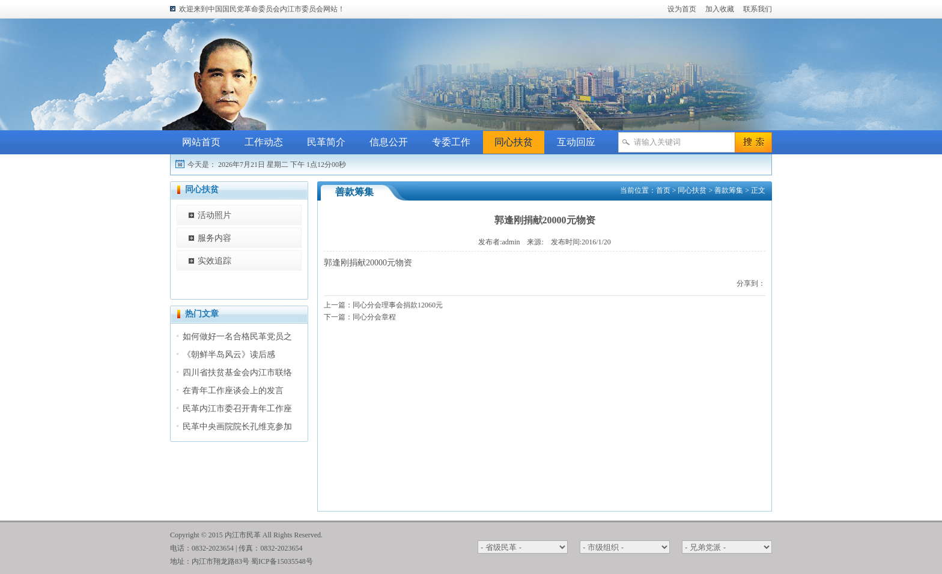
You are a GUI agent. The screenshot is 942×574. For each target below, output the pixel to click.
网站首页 (201, 142)
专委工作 (451, 142)
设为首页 (681, 9)
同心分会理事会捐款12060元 (398, 305)
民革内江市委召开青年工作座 (237, 408)
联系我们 (757, 9)
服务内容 (214, 238)
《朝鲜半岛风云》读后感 (229, 354)
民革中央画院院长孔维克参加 (237, 426)
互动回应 (576, 142)
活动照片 (214, 215)
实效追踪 (214, 260)
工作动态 (264, 142)
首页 (663, 190)
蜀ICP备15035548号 (282, 561)
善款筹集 (728, 190)
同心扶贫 (513, 142)
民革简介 (326, 142)
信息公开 (388, 142)
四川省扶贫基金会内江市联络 (237, 372)
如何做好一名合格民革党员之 (237, 336)
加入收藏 (719, 9)
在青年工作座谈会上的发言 (233, 390)
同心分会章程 (374, 317)
